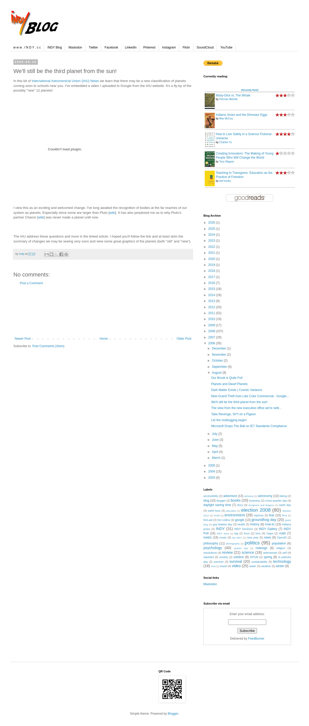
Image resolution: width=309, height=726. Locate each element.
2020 (212, 259)
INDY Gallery (268, 529)
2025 (212, 229)
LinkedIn (130, 47)
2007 (212, 337)
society (223, 557)
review (227, 552)
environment (235, 515)
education (231, 510)
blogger (221, 500)
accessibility (210, 495)
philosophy (210, 543)
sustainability (259, 561)
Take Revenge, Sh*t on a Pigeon (233, 414)
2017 (212, 277)
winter (280, 566)
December (219, 348)
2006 (212, 343)
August (217, 372)
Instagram (169, 47)
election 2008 (256, 510)
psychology (212, 548)
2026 (212, 222)
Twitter (93, 47)
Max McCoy (226, 118)
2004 (212, 471)
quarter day (241, 548)
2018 (212, 271)
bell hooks (225, 181)
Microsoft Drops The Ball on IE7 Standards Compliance (249, 426)
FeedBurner (256, 638)
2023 (212, 240)
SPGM (254, 557)
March (216, 458)
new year (253, 537)
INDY (220, 529)
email (217, 515)
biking (283, 495)
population (279, 543)
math (282, 533)
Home (104, 338)
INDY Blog (54, 47)
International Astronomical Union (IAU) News (65, 81)
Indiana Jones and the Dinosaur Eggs (241, 115)
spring (268, 557)
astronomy (265, 496)
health (241, 524)
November (219, 354)
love (258, 533)
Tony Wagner (226, 161)
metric (207, 537)
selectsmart (270, 552)
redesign (262, 548)
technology (282, 561)
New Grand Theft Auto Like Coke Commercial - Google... (250, 396)
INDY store (223, 533)
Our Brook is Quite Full (226, 378)
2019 (212, 265)
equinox (259, 515)
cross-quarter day (276, 500)
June (215, 440)
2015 (212, 289)
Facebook (111, 47)
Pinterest (149, 47)
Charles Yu (225, 142)
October (218, 360)
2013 (212, 301)
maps (270, 533)
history (254, 524)
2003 (212, 477)
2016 (212, 283)
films (284, 515)
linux (247, 533)
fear (271, 515)
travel (223, 566)
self (284, 552)
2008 (212, 331)
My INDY (237, 537)
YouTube (226, 47)
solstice (239, 557)
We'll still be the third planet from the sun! (239, 402)
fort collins (224, 519)
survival (235, 561)
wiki (112, 213)
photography (233, 543)
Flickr (186, 47)
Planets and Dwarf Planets (229, 384)
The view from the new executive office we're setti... (246, 408)
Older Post (184, 338)
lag (236, 533)
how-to (269, 524)
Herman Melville (228, 99)
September (220, 367)
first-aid (207, 519)
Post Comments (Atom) (48, 346)
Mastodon (75, 47)
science (248, 552)
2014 (212, 295)
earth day (285, 505)
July (215, 434)
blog (206, 500)
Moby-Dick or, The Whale (233, 95)
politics (252, 542)
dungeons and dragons (261, 505)
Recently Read (249, 89)
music (223, 537)
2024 (212, 234)
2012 (212, 307)
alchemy (248, 496)
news (267, 537)
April (215, 452)
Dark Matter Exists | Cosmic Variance (236, 390)
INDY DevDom (243, 529)
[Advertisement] (103, 311)
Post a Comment (31, 283)
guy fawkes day (222, 524)
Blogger (173, 713)
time (213, 566)
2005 (212, 465)
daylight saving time (217, 505)
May (215, 446)
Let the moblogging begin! (229, 420)
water (252, 566)
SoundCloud (205, 47)
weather (266, 566)
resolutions (210, 552)
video (236, 566)
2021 (212, 253)
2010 (212, 319)
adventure (230, 496)
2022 (212, 247)
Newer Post (23, 338)
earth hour (214, 510)
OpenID (282, 537)
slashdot (208, 557)
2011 (212, 313)
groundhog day (264, 520)
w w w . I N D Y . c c (27, 47)
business (254, 500)
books (236, 500)
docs (240, 505)
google (239, 520)
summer (219, 561)
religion (280, 548)
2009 (212, 325)
